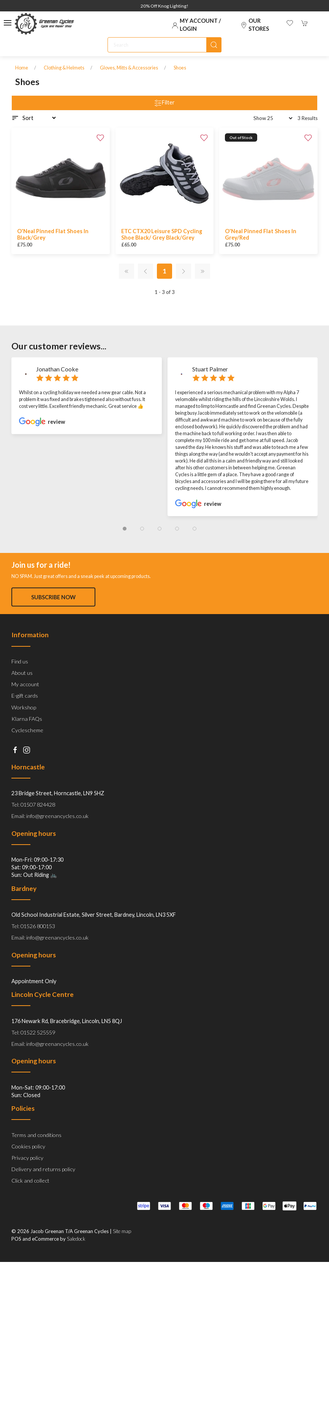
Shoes (180, 68)
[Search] (164, 44)
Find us (19, 679)
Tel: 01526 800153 (33, 944)
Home (21, 68)
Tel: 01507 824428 (33, 822)
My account (25, 702)
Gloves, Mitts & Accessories (129, 68)
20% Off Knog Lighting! (164, 6)
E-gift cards (24, 714)
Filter (164, 103)
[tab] (125, 529)
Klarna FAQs (26, 736)
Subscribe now (53, 597)
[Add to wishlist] (100, 137)
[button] (7, 22)
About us (22, 690)
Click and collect (30, 1198)
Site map (122, 1249)
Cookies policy (28, 1164)
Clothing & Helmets (64, 68)
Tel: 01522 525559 (33, 1050)
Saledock (76, 1257)
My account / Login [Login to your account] (196, 24)
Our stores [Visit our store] (254, 24)
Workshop (23, 725)
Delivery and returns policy (43, 1187)
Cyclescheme (27, 748)
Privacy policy (27, 1175)
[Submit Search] (213, 44)
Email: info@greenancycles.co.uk (50, 834)
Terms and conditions (36, 1153)
